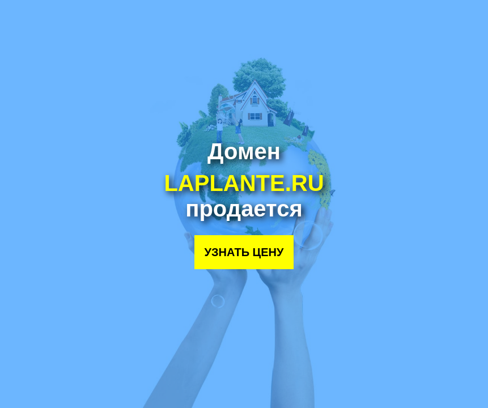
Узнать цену (244, 252)
